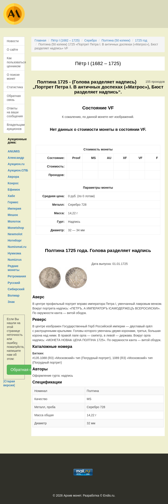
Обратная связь (14, 98)
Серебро (90, 40)
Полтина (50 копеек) (116, 40)
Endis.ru (108, 495)
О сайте (12, 49)
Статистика (15, 87)
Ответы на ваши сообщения (15, 112)
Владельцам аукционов (16, 126)
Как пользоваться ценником (16, 62)
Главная (40, 40)
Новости (13, 41)
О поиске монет (13, 76)
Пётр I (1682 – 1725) (65, 40)
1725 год (141, 40)
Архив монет (72, 495)
